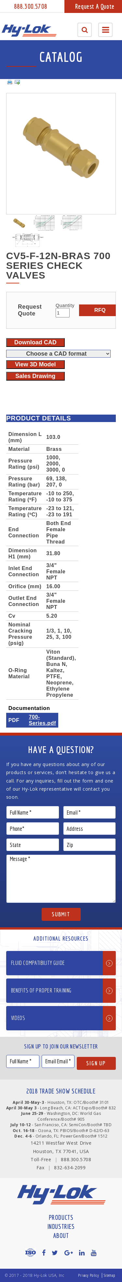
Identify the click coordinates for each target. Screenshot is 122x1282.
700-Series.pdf (42, 720)
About (61, 1235)
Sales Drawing (35, 376)
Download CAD (35, 342)
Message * (61, 878)
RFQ (100, 310)
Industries (61, 1226)
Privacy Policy (88, 1275)
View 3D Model (35, 364)
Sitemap (109, 1275)
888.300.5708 (30, 6)
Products (61, 1217)
